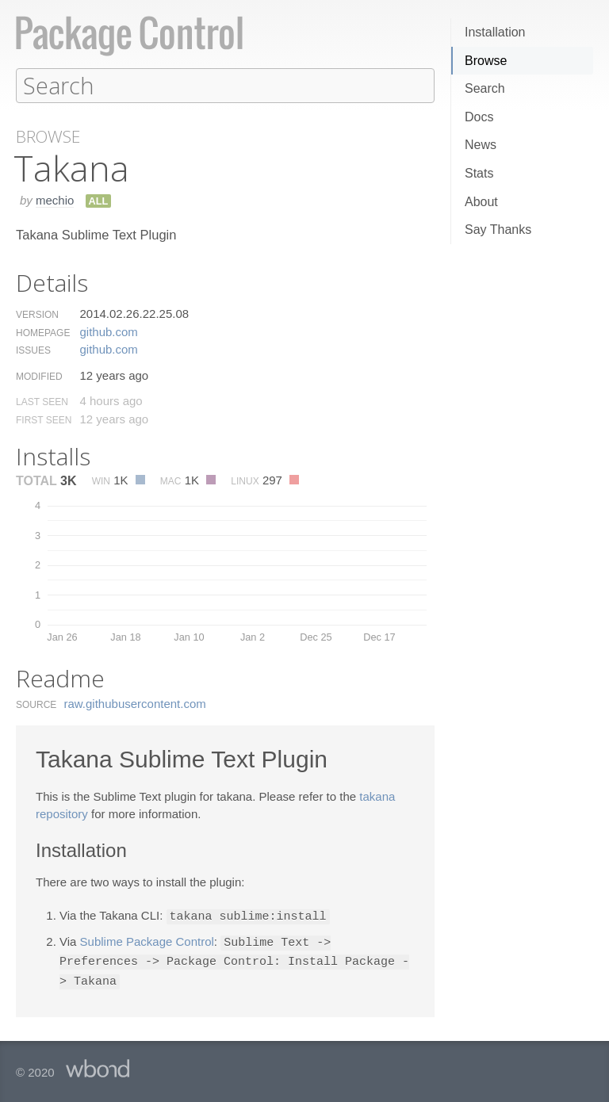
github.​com (108, 331)
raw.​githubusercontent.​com (135, 703)
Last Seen (42, 401)
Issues (33, 349)
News (480, 144)
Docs (479, 117)
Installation (495, 32)
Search (485, 88)
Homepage (43, 332)
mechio (55, 199)
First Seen (43, 419)
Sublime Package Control (147, 940)
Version (37, 314)
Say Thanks (498, 229)
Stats (479, 173)
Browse (486, 60)
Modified (39, 375)
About (481, 202)
